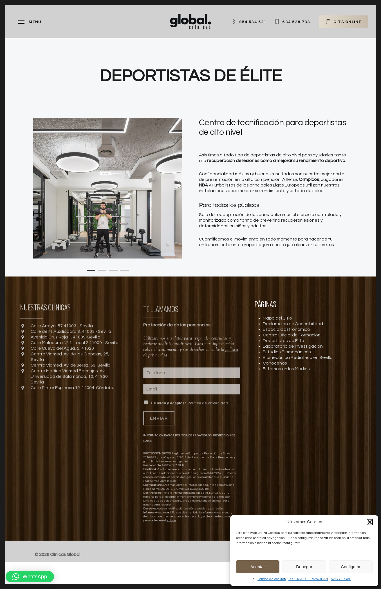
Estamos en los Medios (286, 369)
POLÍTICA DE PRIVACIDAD (308, 579)
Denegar (304, 566)
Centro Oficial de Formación (292, 335)
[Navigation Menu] (30, 21)
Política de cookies (271, 579)
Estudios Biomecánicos (287, 352)
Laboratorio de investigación (293, 346)
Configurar (350, 566)
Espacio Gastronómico (286, 329)
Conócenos (275, 363)
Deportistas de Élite (283, 340)
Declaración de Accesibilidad (293, 324)
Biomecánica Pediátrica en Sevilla (298, 357)
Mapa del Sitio (277, 318)
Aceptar (257, 566)
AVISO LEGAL (341, 579)
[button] (370, 522)
